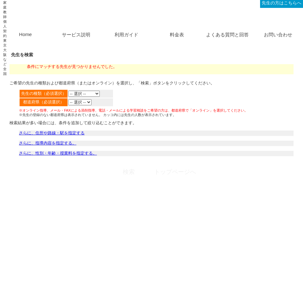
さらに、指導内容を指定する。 (47, 143)
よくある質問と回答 (227, 34)
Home (25, 34)
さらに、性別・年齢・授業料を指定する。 (58, 153)
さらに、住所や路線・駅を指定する (52, 133)
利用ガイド (126, 34)
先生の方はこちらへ (281, 2)
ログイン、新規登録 (238, 2)
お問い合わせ (278, 34)
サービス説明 (76, 34)
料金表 (177, 34)
